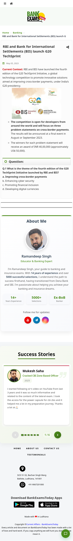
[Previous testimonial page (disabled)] (15, 435)
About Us (32, 448)
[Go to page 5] (35, 435)
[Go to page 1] (22, 435)
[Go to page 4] (31, 435)
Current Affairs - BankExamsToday (42, 524)
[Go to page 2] (25, 435)
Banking (17, 32)
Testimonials (36, 454)
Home (5, 32)
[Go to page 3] (28, 435)
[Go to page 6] (38, 435)
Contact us (51, 448)
